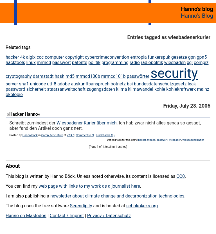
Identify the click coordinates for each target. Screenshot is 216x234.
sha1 (24, 84)
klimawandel (140, 89)
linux (30, 62)
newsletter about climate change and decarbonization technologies (117, 196)
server (12, 84)
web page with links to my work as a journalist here (89, 186)
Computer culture (52, 135)
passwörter (138, 76)
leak (192, 84)
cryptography (19, 76)
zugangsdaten (101, 89)
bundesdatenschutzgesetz (160, 84)
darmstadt (43, 76)
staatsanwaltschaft (66, 89)
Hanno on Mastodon (26, 215)
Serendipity (81, 205)
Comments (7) (85, 135)
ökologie (14, 94)
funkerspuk (159, 57)
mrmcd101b (113, 76)
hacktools (15, 62)
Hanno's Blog (197, 15)
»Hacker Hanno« (23, 114)
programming (115, 62)
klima (121, 89)
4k (22, 57)
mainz (203, 89)
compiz (201, 62)
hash (59, 76)
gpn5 (202, 57)
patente (79, 62)
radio (135, 62)
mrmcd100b (88, 76)
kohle (159, 89)
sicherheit (36, 89)
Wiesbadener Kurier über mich (86, 123)
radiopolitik (152, 62)
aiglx (30, 57)
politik (94, 62)
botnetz (118, 84)
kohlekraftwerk (181, 89)
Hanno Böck (30, 135)
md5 (70, 76)
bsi (130, 84)
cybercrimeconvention (107, 57)
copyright (74, 57)
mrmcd (44, 62)
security (174, 73)
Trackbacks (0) (105, 135)
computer (54, 57)
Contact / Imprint (67, 215)
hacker (12, 57)
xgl (190, 62)
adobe (63, 84)
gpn (192, 57)
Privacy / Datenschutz (109, 215)
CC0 (180, 176)
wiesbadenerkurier (193, 139)
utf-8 (51, 84)
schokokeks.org (142, 205)
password (15, 89)
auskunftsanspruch (90, 84)
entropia (138, 57)
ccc (40, 57)
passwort (61, 62)
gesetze (179, 57)
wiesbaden (175, 62)
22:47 (70, 135)
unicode (38, 84)
